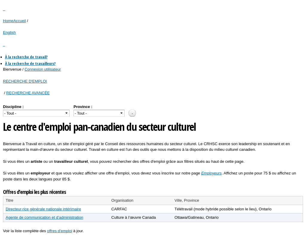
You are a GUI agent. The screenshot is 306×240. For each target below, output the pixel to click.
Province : (83, 106)
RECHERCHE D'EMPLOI (25, 81)
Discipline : (13, 106)
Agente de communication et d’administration (44, 217)
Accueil (19, 21)
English (9, 32)
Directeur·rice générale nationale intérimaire (43, 209)
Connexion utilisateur (43, 69)
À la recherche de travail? (26, 57)
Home (8, 21)
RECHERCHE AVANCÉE (28, 93)
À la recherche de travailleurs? (30, 63)
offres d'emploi (59, 231)
